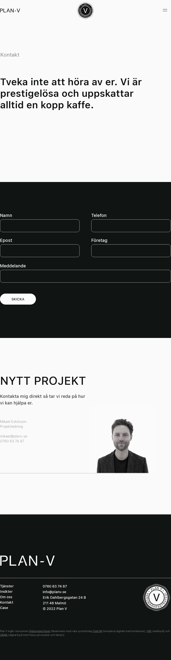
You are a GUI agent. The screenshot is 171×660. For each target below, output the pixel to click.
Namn (6, 215)
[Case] (12, 607)
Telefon (99, 215)
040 (149, 631)
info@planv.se (54, 592)
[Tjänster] (12, 586)
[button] (165, 10)
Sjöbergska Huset (39, 631)
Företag (99, 240)
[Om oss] (12, 597)
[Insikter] (12, 591)
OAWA (4, 635)
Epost (6, 240)
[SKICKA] (18, 299)
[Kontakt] (12, 602)
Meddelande (13, 266)
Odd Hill (97, 631)
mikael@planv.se (13, 436)
